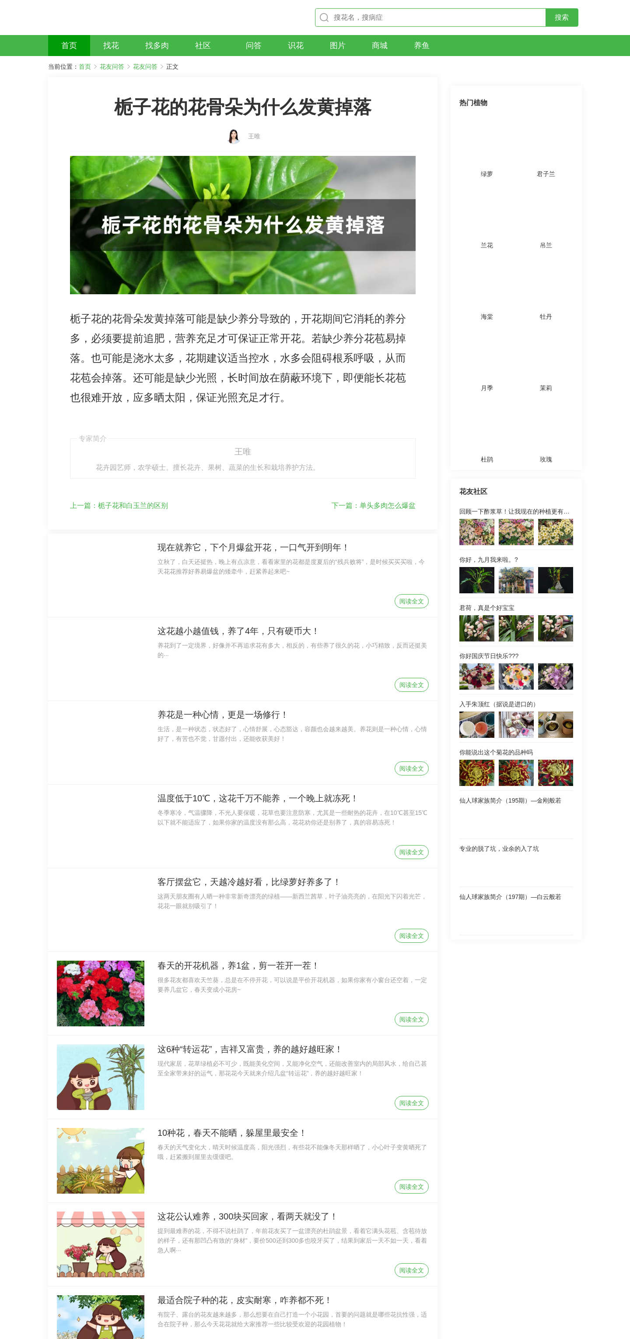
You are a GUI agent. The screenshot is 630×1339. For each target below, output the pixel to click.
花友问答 (112, 66)
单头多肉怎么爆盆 (374, 425)
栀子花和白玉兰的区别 (119, 425)
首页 (85, 66)
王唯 (254, 121)
